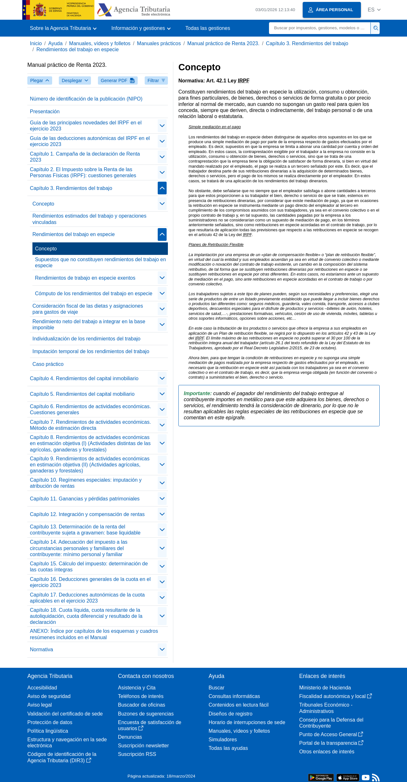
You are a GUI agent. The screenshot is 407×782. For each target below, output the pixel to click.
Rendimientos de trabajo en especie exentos (85, 278)
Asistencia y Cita (136, 687)
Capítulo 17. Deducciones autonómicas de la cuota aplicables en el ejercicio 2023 (87, 598)
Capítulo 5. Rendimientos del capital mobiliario (82, 394)
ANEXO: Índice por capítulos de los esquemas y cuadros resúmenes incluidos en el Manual (94, 634)
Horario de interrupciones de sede (247, 722)
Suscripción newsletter (143, 745)
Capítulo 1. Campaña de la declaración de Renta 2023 (85, 157)
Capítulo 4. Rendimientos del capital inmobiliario (84, 378)
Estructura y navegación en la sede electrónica (67, 742)
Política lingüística (47, 731)
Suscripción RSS (137, 754)
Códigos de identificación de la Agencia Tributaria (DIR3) (61, 757)
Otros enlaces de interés (326, 751)
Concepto (43, 203)
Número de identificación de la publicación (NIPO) (86, 98)
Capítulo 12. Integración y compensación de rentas (87, 514)
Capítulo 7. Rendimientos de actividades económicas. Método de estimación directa (90, 425)
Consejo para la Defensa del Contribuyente (331, 723)
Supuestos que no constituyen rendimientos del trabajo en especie (100, 262)
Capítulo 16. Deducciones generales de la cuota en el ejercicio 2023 (90, 582)
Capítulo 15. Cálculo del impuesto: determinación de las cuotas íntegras (89, 566)
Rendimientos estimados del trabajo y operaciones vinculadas (89, 219)
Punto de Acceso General (331, 734)
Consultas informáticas (234, 696)
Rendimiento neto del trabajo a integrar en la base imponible (88, 324)
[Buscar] (320, 28)
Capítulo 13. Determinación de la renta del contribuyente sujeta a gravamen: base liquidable (85, 529)
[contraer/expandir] (162, 125)
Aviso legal (39, 705)
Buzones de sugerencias (146, 713)
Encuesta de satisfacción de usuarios (149, 725)
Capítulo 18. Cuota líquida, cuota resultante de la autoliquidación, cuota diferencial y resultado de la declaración (86, 616)
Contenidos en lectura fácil (239, 705)
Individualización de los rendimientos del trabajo (86, 338)
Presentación (44, 111)
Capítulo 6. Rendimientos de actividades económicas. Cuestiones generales (90, 409)
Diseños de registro (230, 713)
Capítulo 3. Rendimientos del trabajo (307, 43)
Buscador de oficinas (141, 705)
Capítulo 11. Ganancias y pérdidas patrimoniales (85, 498)
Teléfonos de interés (140, 696)
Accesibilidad (42, 687)
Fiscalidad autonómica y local (335, 696)
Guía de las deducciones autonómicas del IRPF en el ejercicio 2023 (90, 141)
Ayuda (55, 43)
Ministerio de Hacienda (325, 687)
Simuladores (223, 739)
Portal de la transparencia (331, 743)
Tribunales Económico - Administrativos (325, 708)
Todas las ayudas (228, 748)
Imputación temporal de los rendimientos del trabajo (90, 351)
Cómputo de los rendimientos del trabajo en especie (93, 293)
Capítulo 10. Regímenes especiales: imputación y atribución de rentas (85, 483)
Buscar (216, 687)
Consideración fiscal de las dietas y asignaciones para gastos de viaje (87, 309)
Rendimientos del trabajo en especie (77, 49)
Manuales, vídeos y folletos (99, 43)
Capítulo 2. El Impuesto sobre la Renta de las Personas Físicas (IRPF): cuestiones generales (83, 172)
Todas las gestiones (207, 28)
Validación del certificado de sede (65, 713)
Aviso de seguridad (49, 696)
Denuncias (130, 737)
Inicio (36, 43)
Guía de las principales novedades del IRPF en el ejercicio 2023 (85, 125)
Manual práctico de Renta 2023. (223, 43)
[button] (374, 10)
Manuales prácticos (159, 43)
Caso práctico (48, 364)
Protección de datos (49, 722)
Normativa (41, 649)
